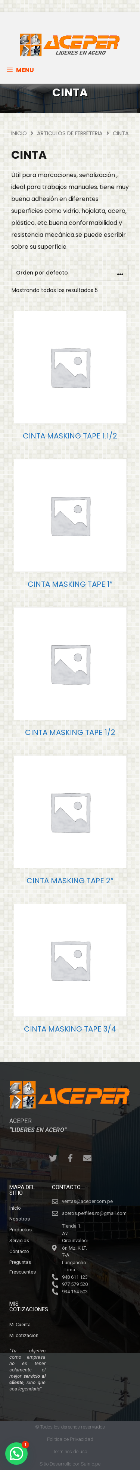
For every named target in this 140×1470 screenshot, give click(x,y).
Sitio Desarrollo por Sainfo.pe (70, 1464)
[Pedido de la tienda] (70, 273)
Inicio (19, 133)
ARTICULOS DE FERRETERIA (70, 133)
